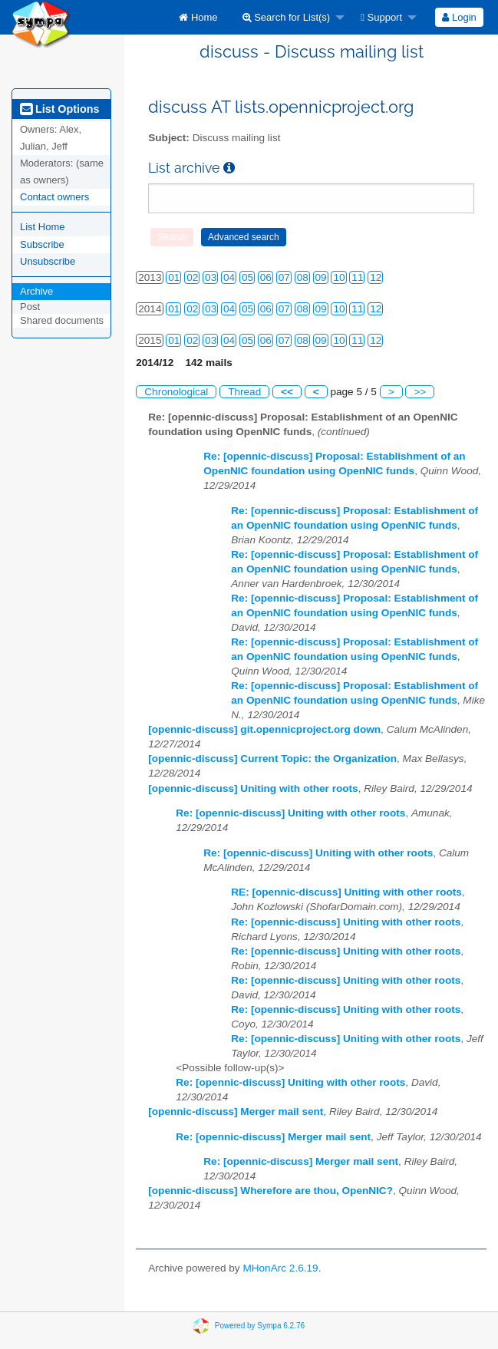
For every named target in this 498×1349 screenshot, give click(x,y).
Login (459, 17)
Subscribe (42, 244)
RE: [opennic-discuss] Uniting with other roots (346, 892)
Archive (36, 291)
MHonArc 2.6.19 (280, 1268)
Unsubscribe (47, 261)
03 (210, 277)
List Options (59, 109)
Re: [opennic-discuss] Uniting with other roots (290, 813)
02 (192, 277)
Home (198, 17)
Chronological (176, 391)
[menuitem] (198, 17)
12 (375, 277)
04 (229, 277)
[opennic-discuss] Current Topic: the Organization (272, 758)
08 (302, 277)
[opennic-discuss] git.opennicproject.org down (264, 729)
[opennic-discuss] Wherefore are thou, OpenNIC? (270, 1190)
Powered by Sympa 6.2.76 (260, 1325)
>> (420, 391)
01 (174, 277)
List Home (42, 227)
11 (357, 277)
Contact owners (54, 197)
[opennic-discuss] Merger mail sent (235, 1111)
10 (339, 277)
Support (381, 17)
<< (287, 391)
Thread (244, 391)
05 (247, 277)
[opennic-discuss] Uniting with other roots (253, 788)
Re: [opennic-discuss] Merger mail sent (273, 1137)
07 (284, 277)
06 (266, 277)
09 (321, 277)
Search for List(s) (286, 17)
